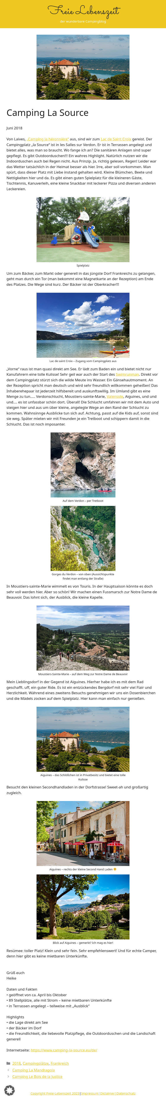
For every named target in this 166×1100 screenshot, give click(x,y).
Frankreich (60, 1063)
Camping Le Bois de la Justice (37, 1076)
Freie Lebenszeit (83, 11)
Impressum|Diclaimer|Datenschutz (108, 1093)
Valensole (115, 396)
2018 (16, 1063)
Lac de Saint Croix (116, 138)
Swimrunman (127, 374)
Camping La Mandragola (33, 1070)
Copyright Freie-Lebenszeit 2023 (54, 1093)
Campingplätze (36, 1063)
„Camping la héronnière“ (48, 138)
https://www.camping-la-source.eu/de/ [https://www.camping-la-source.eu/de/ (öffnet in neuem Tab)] (64, 1050)
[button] (9, 1090)
